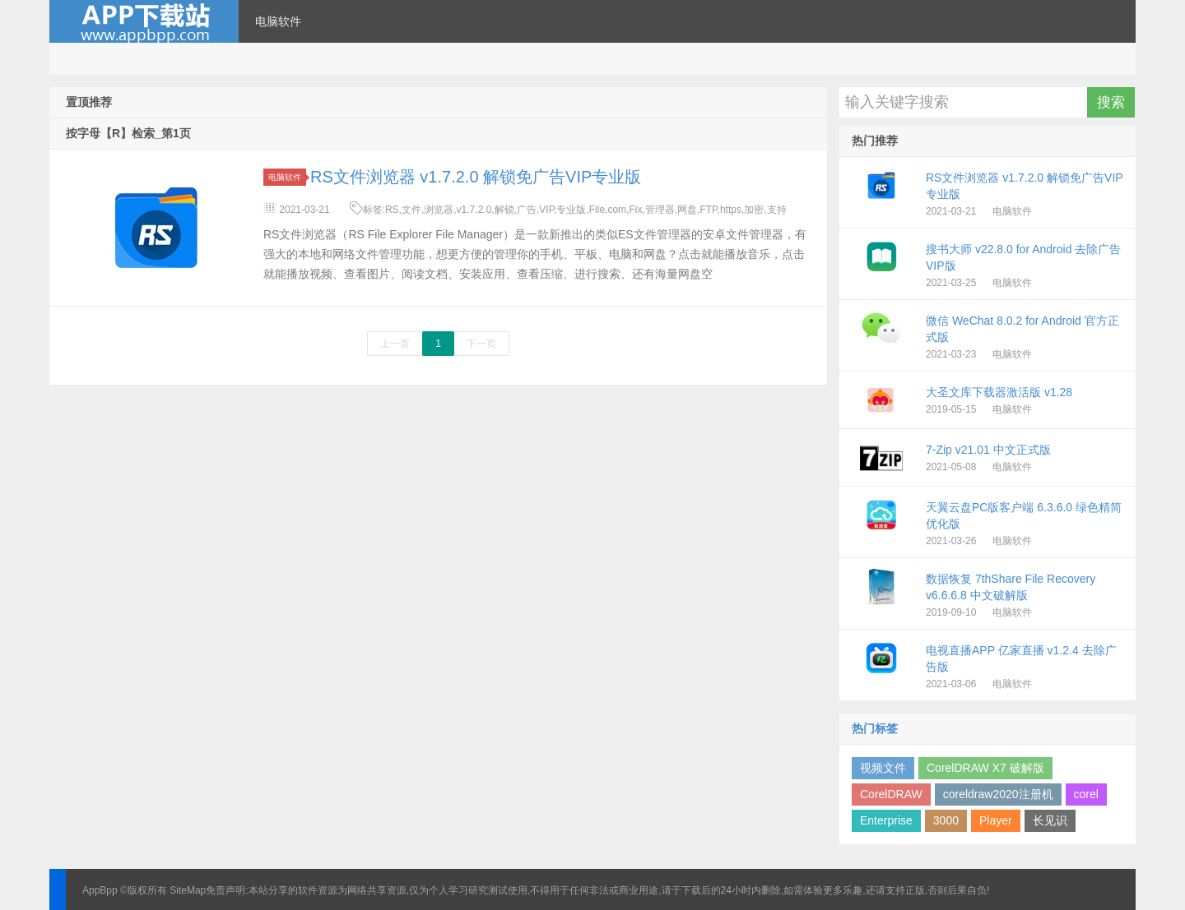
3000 (946, 820)
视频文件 (883, 767)
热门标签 (875, 728)
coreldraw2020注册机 (998, 794)
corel (1086, 794)
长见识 (1050, 820)
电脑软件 (278, 21)
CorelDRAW (891, 794)
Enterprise (886, 820)
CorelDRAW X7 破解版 (985, 767)
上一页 (395, 343)
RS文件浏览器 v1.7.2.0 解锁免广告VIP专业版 (475, 177)
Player (995, 820)
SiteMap (188, 890)
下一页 (481, 343)
